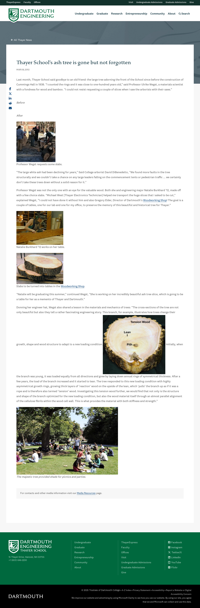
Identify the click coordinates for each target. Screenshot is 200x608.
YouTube (174, 562)
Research (116, 14)
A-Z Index (126, 590)
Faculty (27, 2)
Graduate (102, 14)
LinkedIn (174, 557)
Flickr (173, 567)
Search (184, 14)
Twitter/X (175, 552)
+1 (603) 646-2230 (18, 560)
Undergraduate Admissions (149, 2)
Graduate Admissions (176, 2)
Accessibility (158, 590)
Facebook (175, 542)
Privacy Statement (141, 590)
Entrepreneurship (136, 14)
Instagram (175, 547)
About (171, 14)
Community (157, 14)
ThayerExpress (13, 2)
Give (192, 2)
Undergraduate (84, 14)
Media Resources (86, 493)
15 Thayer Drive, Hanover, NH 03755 (26, 557)
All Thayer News (21, 40)
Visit (131, 2)
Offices (37, 2)
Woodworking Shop (155, 200)
